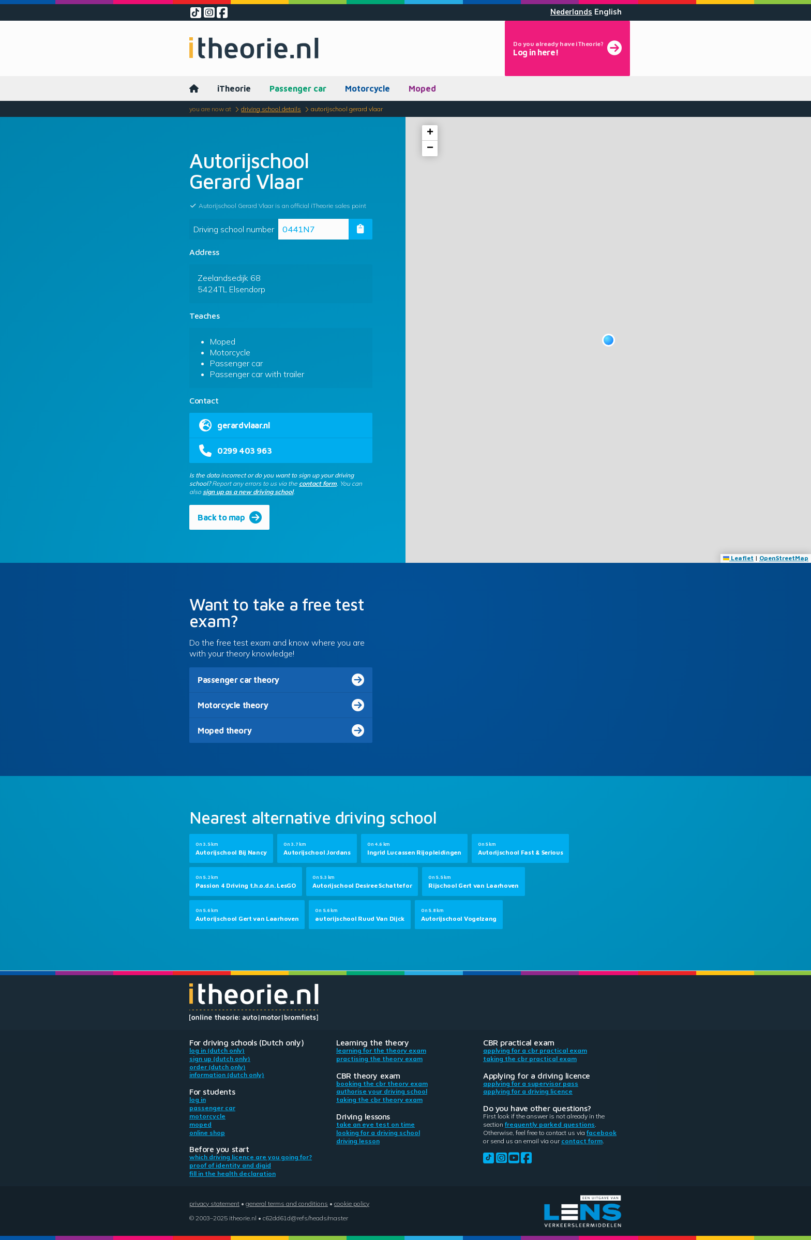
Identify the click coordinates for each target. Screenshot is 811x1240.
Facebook (602, 1133)
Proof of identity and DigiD (230, 1165)
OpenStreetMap (783, 558)
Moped (422, 88)
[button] (608, 340)
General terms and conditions (287, 1203)
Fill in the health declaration (232, 1173)
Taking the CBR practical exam (530, 1059)
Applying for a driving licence (528, 1091)
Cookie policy (351, 1203)
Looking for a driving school (378, 1133)
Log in (197, 1099)
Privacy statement (214, 1203)
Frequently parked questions (550, 1124)
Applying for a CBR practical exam (535, 1050)
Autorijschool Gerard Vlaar (347, 109)
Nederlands (571, 12)
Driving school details (271, 109)
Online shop (207, 1133)
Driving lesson (358, 1141)
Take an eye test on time (375, 1124)
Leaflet (738, 558)
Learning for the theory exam (381, 1050)
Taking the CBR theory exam (379, 1099)
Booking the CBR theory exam (382, 1083)
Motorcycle (367, 88)
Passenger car (297, 88)
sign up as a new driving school (248, 492)
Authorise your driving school (381, 1091)
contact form (318, 483)
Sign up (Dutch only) (219, 1059)
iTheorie (234, 88)
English (608, 12)
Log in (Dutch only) (217, 1050)
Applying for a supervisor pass (530, 1083)
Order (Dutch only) (217, 1067)
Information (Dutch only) (226, 1075)
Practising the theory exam (379, 1059)
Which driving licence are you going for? (250, 1157)
